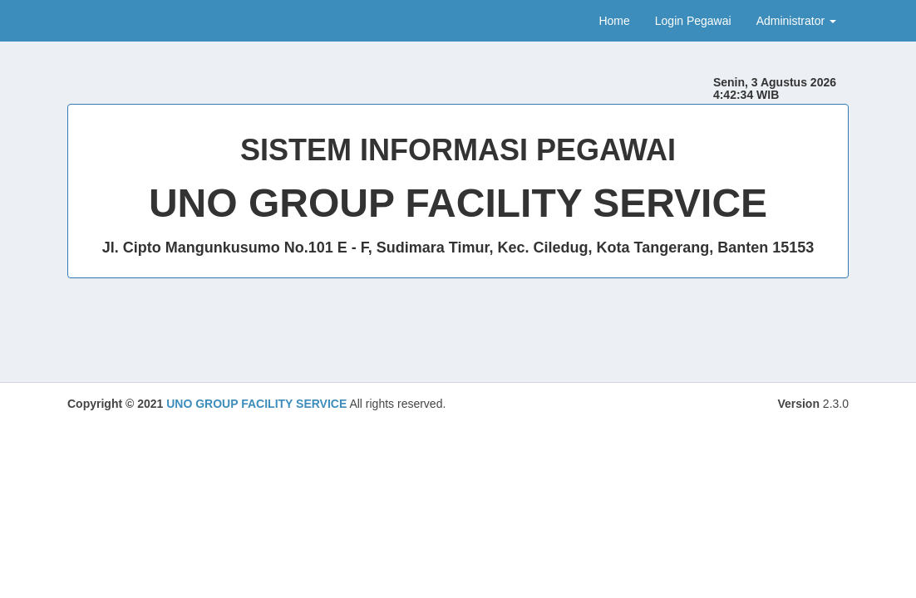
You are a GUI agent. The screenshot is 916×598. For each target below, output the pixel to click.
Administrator (796, 20)
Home (613, 20)
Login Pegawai (693, 20)
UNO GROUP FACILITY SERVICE (256, 403)
